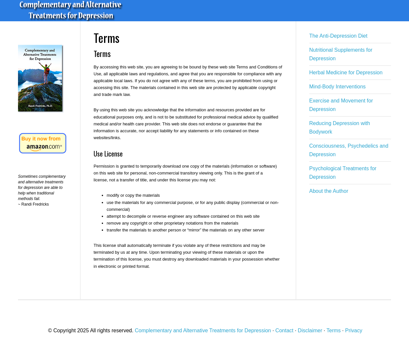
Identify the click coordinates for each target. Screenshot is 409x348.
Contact (284, 330)
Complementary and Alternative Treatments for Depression (100, 10)
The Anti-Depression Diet (338, 36)
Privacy (353, 330)
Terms (334, 330)
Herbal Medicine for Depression (345, 72)
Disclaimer (310, 330)
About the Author (328, 191)
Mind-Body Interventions (337, 86)
